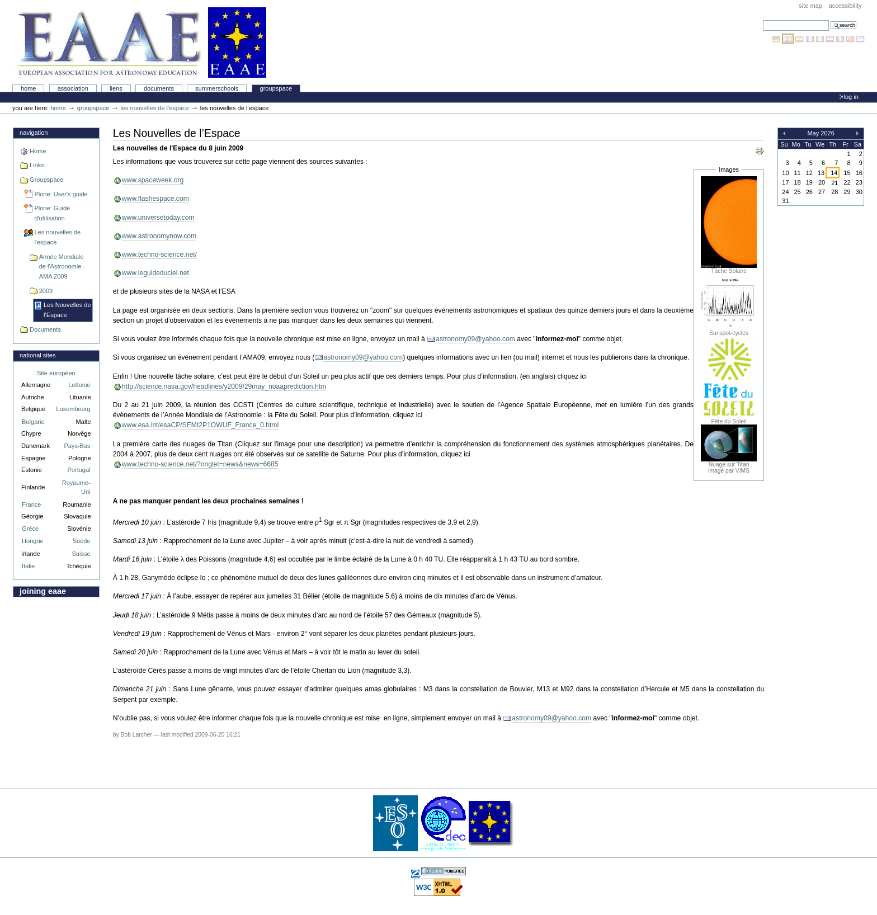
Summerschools (216, 88)
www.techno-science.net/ (159, 254)
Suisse (81, 553)
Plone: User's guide (60, 194)
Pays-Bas (77, 445)
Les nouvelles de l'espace (154, 108)
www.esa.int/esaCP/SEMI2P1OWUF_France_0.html (200, 425)
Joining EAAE (43, 591)
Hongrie (33, 540)
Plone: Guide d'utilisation (52, 213)
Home (28, 88)
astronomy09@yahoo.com (475, 339)
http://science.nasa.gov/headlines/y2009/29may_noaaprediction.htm (224, 386)
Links (37, 165)
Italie (28, 566)
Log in (851, 96)
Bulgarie (33, 421)
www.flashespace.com (155, 198)
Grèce (30, 528)
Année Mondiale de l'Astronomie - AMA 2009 (62, 266)
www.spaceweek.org (153, 180)
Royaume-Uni (76, 487)
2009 (46, 290)
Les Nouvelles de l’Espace (67, 309)
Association (73, 88)
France (31, 504)
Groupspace (276, 88)
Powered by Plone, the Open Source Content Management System (443, 871)
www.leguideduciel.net (155, 273)
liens (116, 88)
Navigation (34, 132)
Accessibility (845, 5)
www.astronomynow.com (159, 236)
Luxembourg (73, 408)
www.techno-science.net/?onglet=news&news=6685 (200, 464)
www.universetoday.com (158, 217)
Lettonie (79, 384)
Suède (82, 540)
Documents (159, 88)
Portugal (79, 469)
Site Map (810, 5)
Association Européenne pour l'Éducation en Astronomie (140, 42)
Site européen (56, 373)
